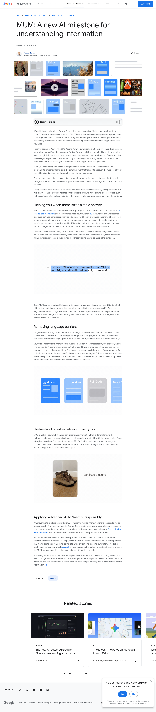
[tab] (64, 673)
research (65, 547)
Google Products (62, 703)
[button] (135, 53)
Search (71, 15)
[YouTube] (34, 690)
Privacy (22, 703)
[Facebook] (41, 690)
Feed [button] (107, 4)
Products (57, 15)
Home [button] (40, 4)
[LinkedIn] (47, 690)
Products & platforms (74, 3)
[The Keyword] (18, 15)
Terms (32, 703)
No (131, 703)
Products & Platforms (35, 15)
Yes (120, 703)
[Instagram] (20, 690)
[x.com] (27, 690)
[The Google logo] (9, 703)
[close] (148, 690)
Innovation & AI (54, 3)
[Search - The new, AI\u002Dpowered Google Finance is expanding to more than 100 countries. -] (46, 640)
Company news (95, 3)
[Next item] (144, 638)
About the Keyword (83, 703)
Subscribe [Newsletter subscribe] (145, 4)
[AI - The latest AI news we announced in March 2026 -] (110, 640)
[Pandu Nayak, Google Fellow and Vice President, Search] (65, 54)
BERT (92, 214)
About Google (44, 703)
